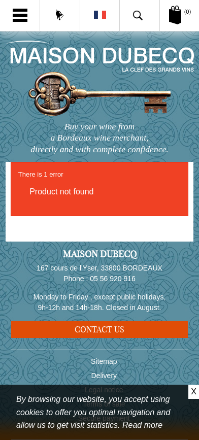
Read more (142, 425)
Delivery (104, 375)
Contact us (99, 329)
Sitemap (104, 361)
